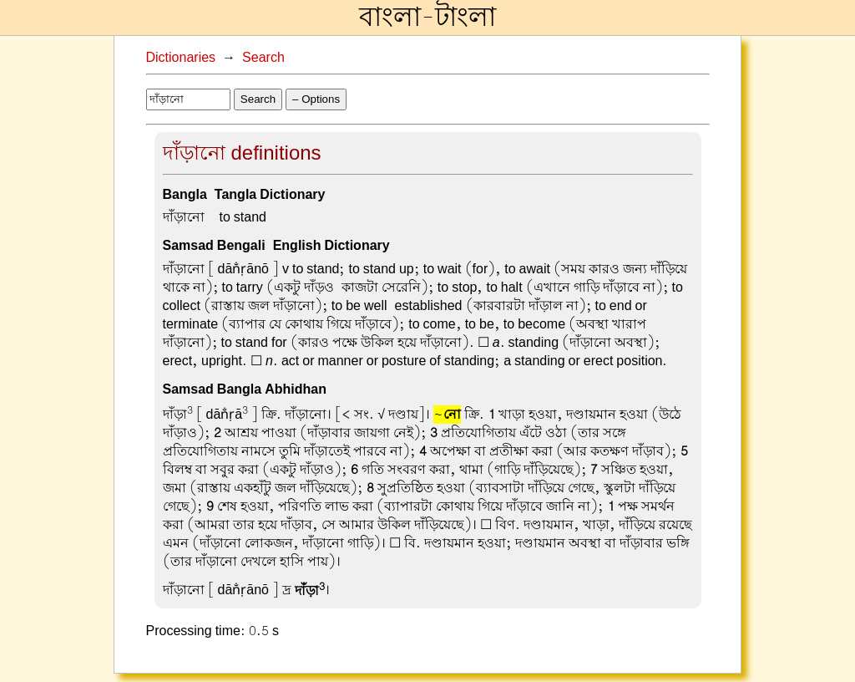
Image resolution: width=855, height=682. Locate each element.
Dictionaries (181, 57)
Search (263, 57)
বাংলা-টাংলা (427, 17)
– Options (316, 99)
